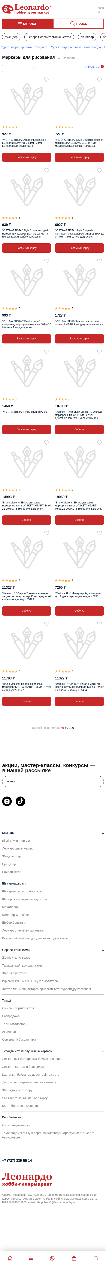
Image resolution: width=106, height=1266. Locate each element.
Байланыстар (11, 872)
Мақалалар (10, 907)
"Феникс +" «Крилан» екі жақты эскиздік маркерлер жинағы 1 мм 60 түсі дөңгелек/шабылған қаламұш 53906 (78, 415)
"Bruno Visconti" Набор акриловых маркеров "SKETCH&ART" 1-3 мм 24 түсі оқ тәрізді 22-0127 (26, 687)
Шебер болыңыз (14, 922)
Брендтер (9, 864)
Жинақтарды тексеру (17, 1090)
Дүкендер (11, 37)
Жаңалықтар (11, 856)
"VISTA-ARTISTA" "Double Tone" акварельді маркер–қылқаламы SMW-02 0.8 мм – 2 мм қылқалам (26, 324)
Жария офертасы (14, 973)
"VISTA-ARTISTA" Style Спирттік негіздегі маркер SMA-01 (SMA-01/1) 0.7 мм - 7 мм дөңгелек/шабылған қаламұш (79, 143)
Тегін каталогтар (13, 1024)
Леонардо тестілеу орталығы (23, 930)
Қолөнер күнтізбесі (15, 915)
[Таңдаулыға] (46, 79)
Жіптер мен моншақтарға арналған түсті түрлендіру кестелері (46, 989)
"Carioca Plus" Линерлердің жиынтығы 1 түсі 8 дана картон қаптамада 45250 (79, 595)
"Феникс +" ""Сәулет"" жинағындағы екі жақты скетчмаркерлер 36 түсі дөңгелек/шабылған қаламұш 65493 (26, 596)
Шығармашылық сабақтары (22, 891)
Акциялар (87, 37)
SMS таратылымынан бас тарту (25, 1098)
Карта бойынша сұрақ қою (21, 1106)
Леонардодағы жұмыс (17, 848)
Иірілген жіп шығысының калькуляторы (30, 981)
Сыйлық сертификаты (18, 1008)
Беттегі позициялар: (46, 727)
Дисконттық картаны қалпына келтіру (29, 1082)
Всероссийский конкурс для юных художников (35, 938)
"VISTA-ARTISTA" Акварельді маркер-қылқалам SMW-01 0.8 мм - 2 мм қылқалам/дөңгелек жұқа (24, 143)
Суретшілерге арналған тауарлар (24, 47)
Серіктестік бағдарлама (19, 1039)
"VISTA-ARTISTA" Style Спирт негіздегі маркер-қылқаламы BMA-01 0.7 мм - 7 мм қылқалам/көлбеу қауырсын (25, 233)
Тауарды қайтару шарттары (22, 965)
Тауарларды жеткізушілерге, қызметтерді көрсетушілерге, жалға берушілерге (48, 1135)
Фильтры (93, 66)
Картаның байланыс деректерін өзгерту (30, 1074)
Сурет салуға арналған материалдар (77, 47)
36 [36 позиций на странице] (62, 727)
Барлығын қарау (27, 157)
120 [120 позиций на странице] (71, 727)
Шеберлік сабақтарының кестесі (49, 37)
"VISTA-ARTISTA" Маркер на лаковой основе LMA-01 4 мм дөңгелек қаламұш (79, 323)
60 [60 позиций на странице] (66, 727)
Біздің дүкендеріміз (16, 840)
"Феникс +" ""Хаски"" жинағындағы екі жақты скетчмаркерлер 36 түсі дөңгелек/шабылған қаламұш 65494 (79, 687)
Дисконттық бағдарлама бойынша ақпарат (33, 1059)
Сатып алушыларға (16, 1125)
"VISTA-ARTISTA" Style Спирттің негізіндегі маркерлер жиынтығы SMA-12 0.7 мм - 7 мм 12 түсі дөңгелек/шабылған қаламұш (79, 233)
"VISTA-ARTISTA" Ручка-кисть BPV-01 (24, 411)
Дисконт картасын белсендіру (23, 1066)
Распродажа (11, 1016)
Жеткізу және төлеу (16, 957)
